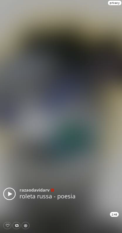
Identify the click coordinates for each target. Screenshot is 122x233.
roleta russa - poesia (47, 196)
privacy (115, 3)
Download (27, 225)
